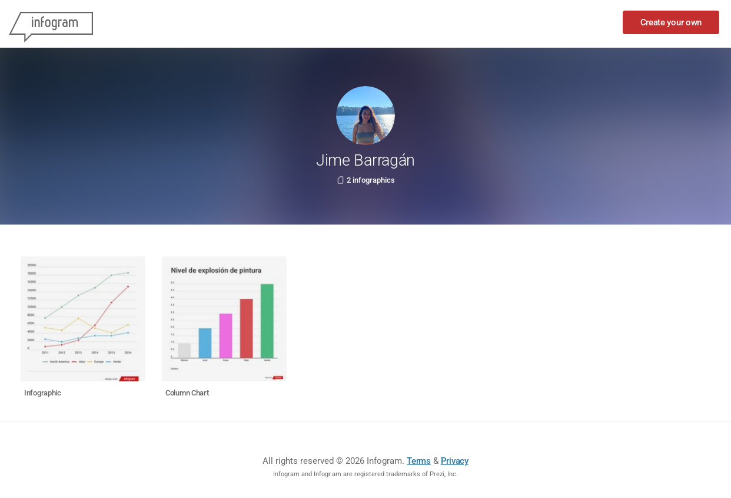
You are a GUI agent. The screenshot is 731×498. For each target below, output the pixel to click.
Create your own (671, 22)
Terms (419, 461)
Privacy (454, 461)
